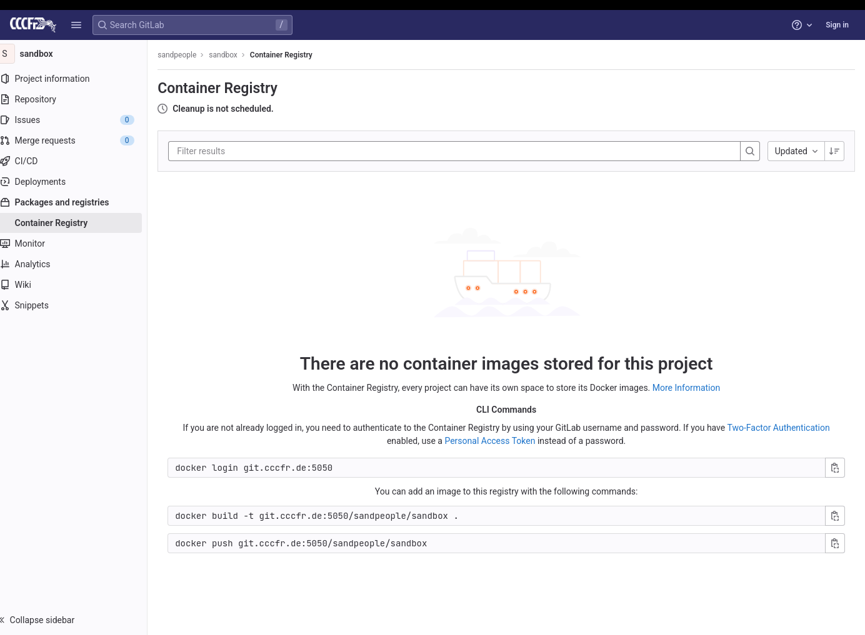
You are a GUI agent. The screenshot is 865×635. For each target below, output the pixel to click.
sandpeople (189, 55)
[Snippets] (79, 305)
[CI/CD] (79, 161)
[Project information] (79, 79)
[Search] (750, 151)
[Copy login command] (835, 467)
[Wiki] (79, 285)
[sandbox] (80, 53)
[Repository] (79, 99)
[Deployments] (79, 182)
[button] (76, 25)
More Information (692, 387)
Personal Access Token (496, 440)
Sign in (837, 25)
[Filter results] (264, 151)
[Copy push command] (835, 543)
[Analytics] (79, 264)
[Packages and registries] (79, 202)
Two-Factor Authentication (784, 427)
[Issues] (79, 120)
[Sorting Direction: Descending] (834, 151)
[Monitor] (79, 244)
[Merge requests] (79, 140)
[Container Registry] (79, 223)
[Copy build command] (835, 515)
